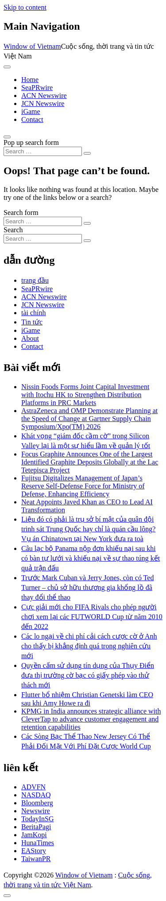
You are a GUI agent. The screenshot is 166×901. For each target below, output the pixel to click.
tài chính (33, 312)
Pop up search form (31, 142)
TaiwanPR (35, 858)
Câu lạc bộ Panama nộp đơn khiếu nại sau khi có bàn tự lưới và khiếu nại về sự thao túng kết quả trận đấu (90, 558)
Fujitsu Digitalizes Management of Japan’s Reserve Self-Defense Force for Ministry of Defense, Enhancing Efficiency (83, 486)
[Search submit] (87, 153)
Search (13, 230)
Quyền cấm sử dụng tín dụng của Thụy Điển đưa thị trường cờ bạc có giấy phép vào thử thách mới (87, 675)
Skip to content (25, 7)
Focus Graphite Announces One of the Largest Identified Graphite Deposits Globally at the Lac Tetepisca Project (89, 462)
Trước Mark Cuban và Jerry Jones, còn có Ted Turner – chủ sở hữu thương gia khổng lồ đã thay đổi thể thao (87, 587)
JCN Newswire (42, 103)
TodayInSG (37, 819)
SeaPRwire (37, 87)
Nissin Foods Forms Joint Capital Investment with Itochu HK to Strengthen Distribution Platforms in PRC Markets (85, 394)
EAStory (33, 850)
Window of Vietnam (32, 46)
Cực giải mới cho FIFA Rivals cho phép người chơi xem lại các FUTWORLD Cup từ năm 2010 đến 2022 (91, 616)
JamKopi (34, 835)
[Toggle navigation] (7, 67)
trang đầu (35, 280)
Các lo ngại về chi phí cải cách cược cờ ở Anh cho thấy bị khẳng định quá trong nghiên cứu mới (89, 645)
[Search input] (43, 151)
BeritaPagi (36, 827)
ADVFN (33, 787)
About (30, 338)
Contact (32, 119)
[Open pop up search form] (7, 137)
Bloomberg (37, 803)
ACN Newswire (44, 95)
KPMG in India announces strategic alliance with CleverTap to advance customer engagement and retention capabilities (91, 719)
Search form (21, 212)
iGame (30, 111)
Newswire (35, 811)
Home (30, 79)
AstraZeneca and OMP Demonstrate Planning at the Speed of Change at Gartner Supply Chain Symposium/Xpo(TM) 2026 (89, 418)
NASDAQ (36, 795)
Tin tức (31, 322)
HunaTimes (37, 842)
